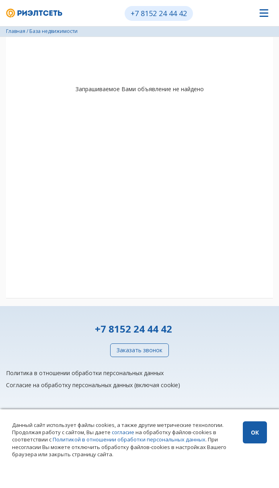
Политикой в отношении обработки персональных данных (129, 439)
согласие (123, 432)
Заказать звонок (139, 350)
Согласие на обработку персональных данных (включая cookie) (93, 385)
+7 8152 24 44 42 (159, 13)
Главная (15, 31)
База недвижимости (53, 31)
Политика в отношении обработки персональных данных (85, 373)
